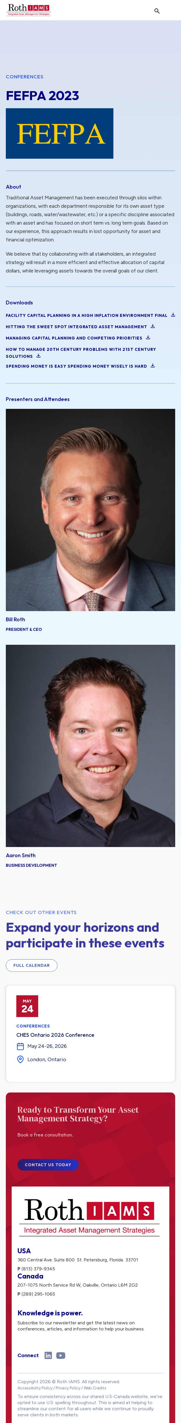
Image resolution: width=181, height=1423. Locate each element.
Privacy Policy (68, 1388)
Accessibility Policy (34, 1388)
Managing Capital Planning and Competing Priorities (78, 338)
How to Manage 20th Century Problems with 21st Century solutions (81, 353)
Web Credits (95, 1388)
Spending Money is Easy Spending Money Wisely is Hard (80, 366)
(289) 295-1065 (38, 1294)
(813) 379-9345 (38, 1269)
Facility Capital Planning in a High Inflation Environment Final (90, 315)
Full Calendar (31, 969)
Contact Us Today (48, 1168)
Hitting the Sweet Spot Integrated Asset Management (80, 326)
